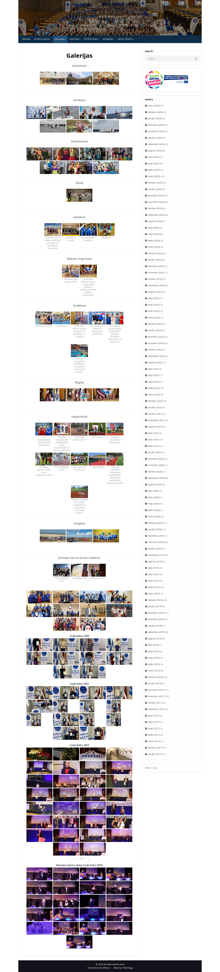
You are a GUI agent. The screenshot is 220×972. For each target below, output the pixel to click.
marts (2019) (154, 593)
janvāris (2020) (155, 529)
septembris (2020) (156, 478)
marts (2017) (154, 741)
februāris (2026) (155, 112)
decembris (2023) (156, 266)
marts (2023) (154, 317)
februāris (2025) (155, 182)
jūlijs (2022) (153, 368)
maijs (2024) (154, 234)
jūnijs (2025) (154, 157)
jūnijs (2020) (154, 497)
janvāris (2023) (155, 330)
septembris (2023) (156, 285)
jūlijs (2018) (153, 644)
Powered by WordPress (99, 967)
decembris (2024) (156, 195)
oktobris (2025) (155, 137)
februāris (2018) (155, 677)
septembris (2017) (156, 709)
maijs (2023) (154, 304)
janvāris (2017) (155, 754)
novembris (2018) (156, 619)
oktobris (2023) (155, 279)
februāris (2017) (155, 747)
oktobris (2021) (155, 413)
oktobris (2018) (155, 625)
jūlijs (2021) (153, 433)
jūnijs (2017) (154, 722)
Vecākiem (108, 39)
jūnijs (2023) (154, 298)
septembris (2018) (156, 632)
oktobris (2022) (155, 349)
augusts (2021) (155, 426)
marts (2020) (154, 516)
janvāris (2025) (155, 189)
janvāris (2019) (155, 606)
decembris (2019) (156, 535)
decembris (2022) (156, 336)
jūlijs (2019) (153, 567)
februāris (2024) (155, 253)
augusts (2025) (155, 150)
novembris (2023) (156, 272)
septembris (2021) (156, 420)
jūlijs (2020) (153, 490)
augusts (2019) (155, 561)
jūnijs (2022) (154, 375)
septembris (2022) (156, 356)
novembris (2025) (156, 131)
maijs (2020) (154, 503)
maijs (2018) (154, 657)
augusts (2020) (155, 484)
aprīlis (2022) (154, 388)
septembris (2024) (156, 214)
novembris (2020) (156, 465)
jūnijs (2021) (154, 439)
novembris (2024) (156, 202)
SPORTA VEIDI (91, 39)
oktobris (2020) (155, 471)
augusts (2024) (155, 221)
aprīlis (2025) (154, 169)
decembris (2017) (156, 689)
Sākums (26, 39)
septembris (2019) (156, 555)
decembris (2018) (156, 612)
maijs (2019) (154, 580)
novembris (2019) (156, 542)
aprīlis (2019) (154, 587)
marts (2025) (154, 176)
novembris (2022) (156, 343)
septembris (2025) (156, 144)
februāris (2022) (155, 401)
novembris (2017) (156, 696)
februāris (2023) (155, 323)
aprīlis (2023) (154, 311)
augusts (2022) (155, 362)
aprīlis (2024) (154, 240)
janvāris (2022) (155, 407)
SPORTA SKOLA (41, 39)
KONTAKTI (75, 39)
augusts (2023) (155, 291)
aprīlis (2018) (154, 664)
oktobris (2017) (155, 702)
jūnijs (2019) (154, 574)
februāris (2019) (155, 600)
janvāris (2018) (155, 683)
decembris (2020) (156, 458)
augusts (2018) (155, 638)
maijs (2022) (154, 381)
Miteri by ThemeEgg (123, 967)
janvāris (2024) (155, 259)
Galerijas (59, 39)
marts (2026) (154, 105)
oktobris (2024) (155, 208)
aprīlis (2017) (154, 734)
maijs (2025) (154, 163)
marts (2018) (154, 670)
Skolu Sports (125, 39)
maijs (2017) (154, 728)
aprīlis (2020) (154, 510)
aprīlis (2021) (154, 446)
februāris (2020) (155, 523)
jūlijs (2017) (153, 715)
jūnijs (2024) (154, 227)
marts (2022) (154, 394)
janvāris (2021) (155, 452)
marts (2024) (154, 246)
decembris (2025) (156, 125)
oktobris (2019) (155, 548)
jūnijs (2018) (154, 651)
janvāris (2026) (155, 118)
